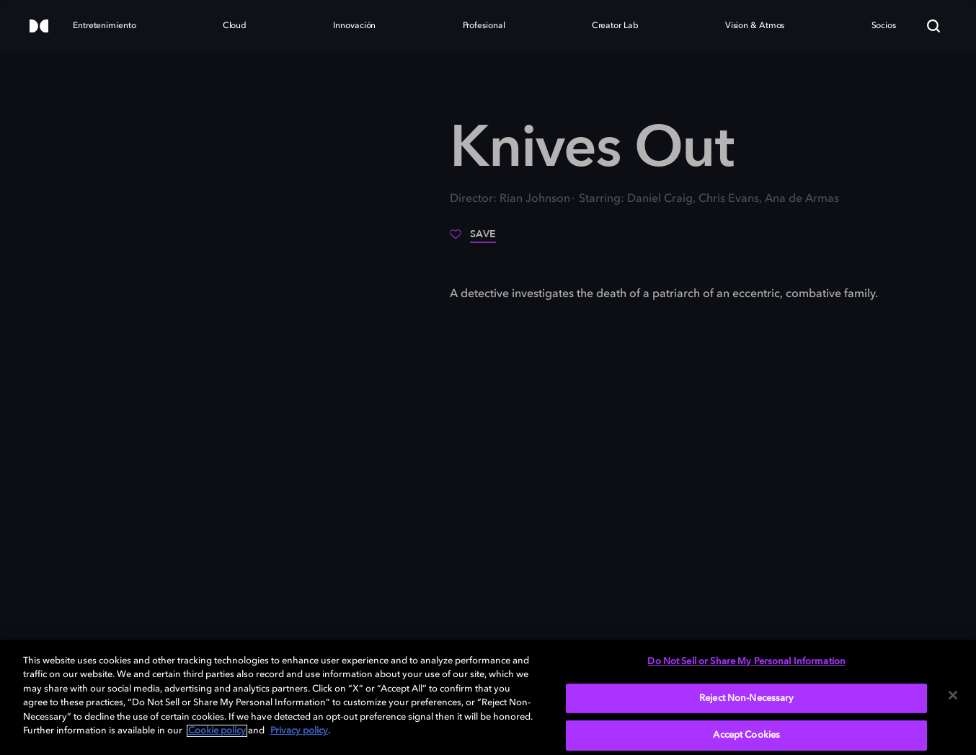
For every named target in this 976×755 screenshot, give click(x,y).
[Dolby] (39, 27)
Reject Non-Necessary (746, 698)
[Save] (473, 239)
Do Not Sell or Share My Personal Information (746, 661)
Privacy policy (299, 731)
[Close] (953, 695)
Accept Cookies (746, 735)
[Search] (933, 26)
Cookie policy (217, 731)
